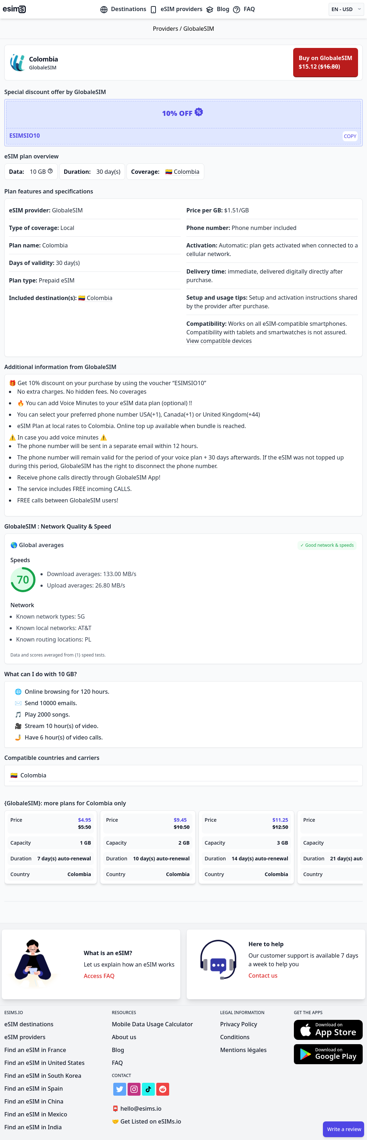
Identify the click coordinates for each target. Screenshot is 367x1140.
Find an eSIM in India (33, 1127)
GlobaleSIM (198, 29)
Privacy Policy (238, 1024)
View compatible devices (219, 341)
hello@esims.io (138, 1109)
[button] (327, 545)
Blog (217, 9)
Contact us (262, 975)
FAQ (243, 9)
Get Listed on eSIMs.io (146, 1121)
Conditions (234, 1037)
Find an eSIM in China (33, 1101)
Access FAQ (99, 976)
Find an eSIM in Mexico (35, 1114)
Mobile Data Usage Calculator (152, 1024)
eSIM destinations (28, 1024)
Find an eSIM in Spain (33, 1088)
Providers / (168, 29)
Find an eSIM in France (35, 1050)
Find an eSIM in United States (44, 1063)
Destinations (123, 9)
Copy (350, 136)
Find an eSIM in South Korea (42, 1076)
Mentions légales (243, 1050)
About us (124, 1037)
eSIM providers (175, 9)
